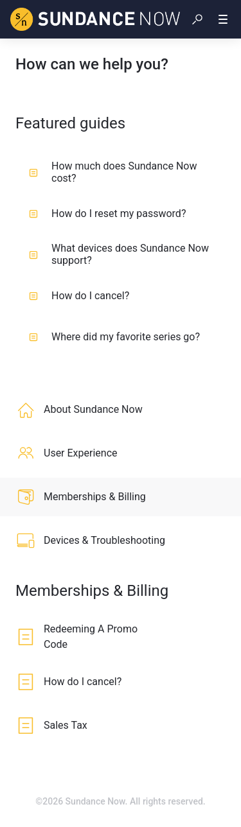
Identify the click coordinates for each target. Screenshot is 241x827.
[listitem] (120, 409)
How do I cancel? (79, 296)
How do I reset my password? (107, 213)
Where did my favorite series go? (114, 337)
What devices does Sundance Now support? (119, 254)
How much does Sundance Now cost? (113, 172)
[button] (197, 19)
